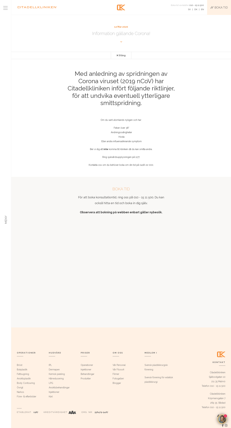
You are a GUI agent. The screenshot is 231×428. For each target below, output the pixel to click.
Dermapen (54, 369)
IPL (50, 365)
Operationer (87, 365)
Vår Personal (119, 365)
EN (202, 9)
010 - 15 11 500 (196, 5)
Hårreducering (56, 378)
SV (189, 9)
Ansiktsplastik (24, 378)
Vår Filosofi (118, 369)
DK (195, 9)
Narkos (20, 392)
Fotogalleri (118, 378)
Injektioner (54, 392)
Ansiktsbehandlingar (59, 387)
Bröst (19, 365)
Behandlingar (87, 374)
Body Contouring (26, 383)
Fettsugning (23, 374)
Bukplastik (22, 369)
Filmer (116, 374)
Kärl (51, 396)
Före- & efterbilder (26, 396)
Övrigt (20, 387)
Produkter (86, 378)
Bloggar (117, 383)
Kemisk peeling (57, 374)
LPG (51, 383)
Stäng (121, 55)
